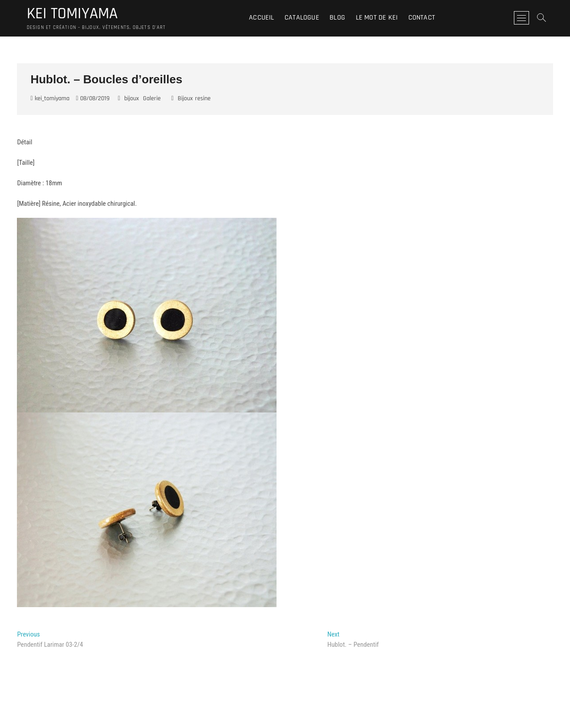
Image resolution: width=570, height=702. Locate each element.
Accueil (261, 17)
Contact (421, 17)
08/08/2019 (93, 98)
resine (203, 98)
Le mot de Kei (377, 17)
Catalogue (302, 17)
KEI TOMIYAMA (72, 14)
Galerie (152, 98)
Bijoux (185, 98)
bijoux (131, 98)
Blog (337, 17)
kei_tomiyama (49, 98)
